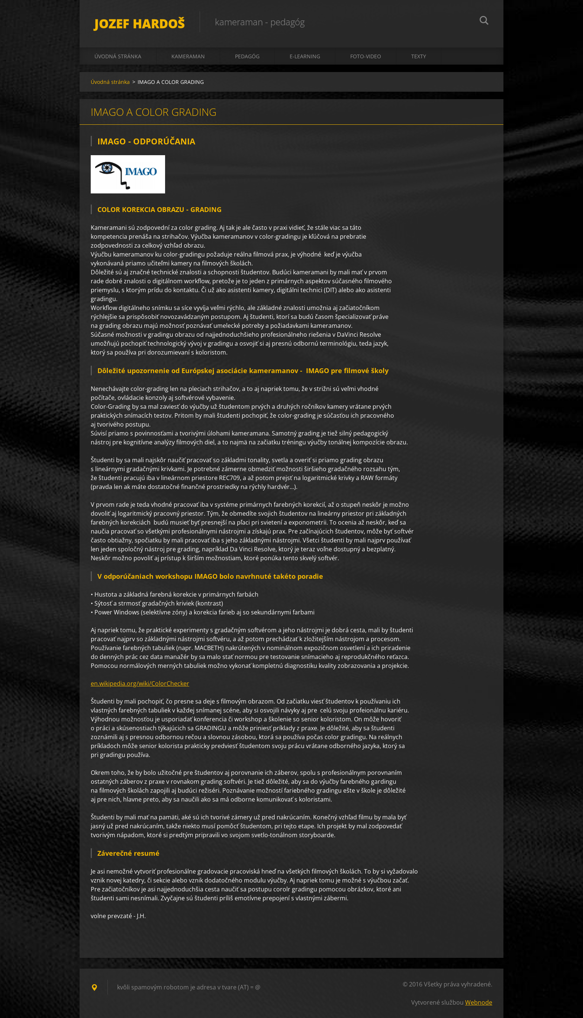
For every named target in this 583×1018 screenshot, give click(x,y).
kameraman (188, 56)
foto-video (365, 56)
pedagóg (247, 56)
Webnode (478, 1002)
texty (418, 56)
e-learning (305, 56)
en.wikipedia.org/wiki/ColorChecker (140, 683)
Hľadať (484, 21)
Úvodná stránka (117, 56)
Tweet (160, 932)
